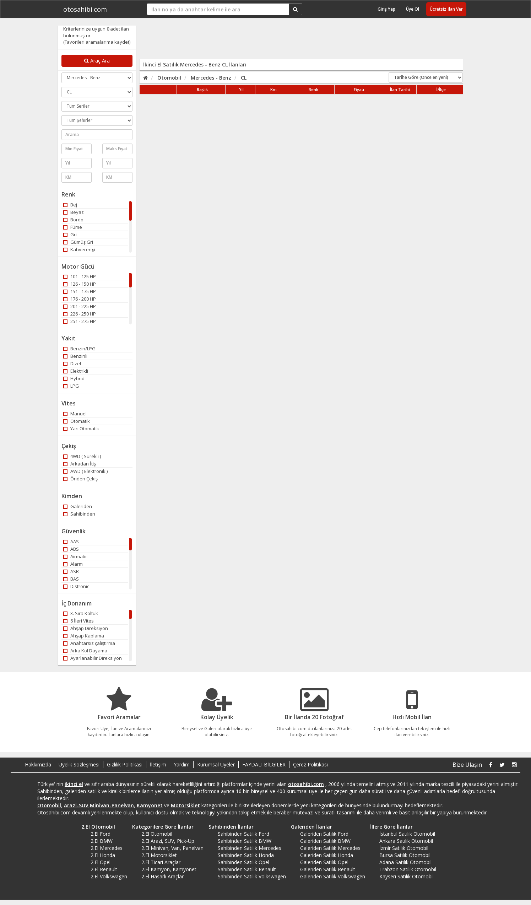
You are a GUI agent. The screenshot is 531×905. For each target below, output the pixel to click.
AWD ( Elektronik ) (85, 471)
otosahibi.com (85, 9)
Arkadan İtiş (79, 463)
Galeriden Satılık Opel (324, 862)
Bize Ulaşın (467, 765)
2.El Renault (104, 869)
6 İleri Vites (78, 621)
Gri (70, 234)
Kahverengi (79, 249)
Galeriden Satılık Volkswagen (332, 876)
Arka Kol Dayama (85, 650)
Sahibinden (79, 514)
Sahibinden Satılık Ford (243, 833)
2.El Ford (100, 833)
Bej (70, 204)
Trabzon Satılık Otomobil (407, 869)
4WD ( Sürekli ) (82, 456)
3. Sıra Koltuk (80, 613)
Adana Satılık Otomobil (405, 862)
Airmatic (75, 556)
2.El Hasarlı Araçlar (162, 876)
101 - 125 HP (79, 276)
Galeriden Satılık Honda (326, 855)
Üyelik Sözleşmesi (79, 764)
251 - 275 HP (79, 321)
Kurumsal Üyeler (216, 764)
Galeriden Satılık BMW (325, 840)
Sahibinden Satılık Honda (246, 855)
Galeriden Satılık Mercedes (330, 848)
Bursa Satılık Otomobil (404, 855)
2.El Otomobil (95, 826)
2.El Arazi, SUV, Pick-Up (167, 840)
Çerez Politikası (310, 764)
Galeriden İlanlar (309, 826)
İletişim (158, 764)
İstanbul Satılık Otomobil (407, 833)
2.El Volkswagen (109, 876)
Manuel (75, 413)
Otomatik (76, 421)
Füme (72, 227)
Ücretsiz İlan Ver (446, 9)
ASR (71, 571)
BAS (71, 579)
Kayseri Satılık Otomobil (406, 876)
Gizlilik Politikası (124, 764)
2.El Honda (103, 855)
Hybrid (74, 378)
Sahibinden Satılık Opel (243, 862)
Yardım (182, 764)
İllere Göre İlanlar (389, 826)
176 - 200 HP (79, 299)
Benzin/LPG (79, 348)
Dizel (72, 363)
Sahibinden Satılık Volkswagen (252, 876)
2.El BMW (102, 840)
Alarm (73, 564)
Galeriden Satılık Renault (327, 869)
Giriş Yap (386, 9)
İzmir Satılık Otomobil (403, 848)
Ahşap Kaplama (83, 635)
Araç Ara (97, 60)
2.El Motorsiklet (159, 855)
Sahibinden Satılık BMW (244, 840)
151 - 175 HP (79, 291)
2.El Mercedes (107, 848)
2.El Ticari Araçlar (160, 862)
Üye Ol (412, 9)
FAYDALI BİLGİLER (264, 764)
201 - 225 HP (79, 306)
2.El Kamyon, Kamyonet (168, 869)
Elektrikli (75, 371)
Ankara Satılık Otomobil (406, 840)
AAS (71, 541)
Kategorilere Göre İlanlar (160, 826)
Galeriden (77, 506)
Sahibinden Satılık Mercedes (249, 848)
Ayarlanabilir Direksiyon (92, 658)
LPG (71, 386)
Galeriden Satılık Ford (324, 833)
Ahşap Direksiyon (85, 628)
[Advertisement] (296, 42)
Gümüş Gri (78, 242)
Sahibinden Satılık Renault (247, 869)
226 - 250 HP (79, 314)
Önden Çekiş (80, 478)
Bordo (73, 219)
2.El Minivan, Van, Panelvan (172, 848)
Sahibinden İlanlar (229, 826)
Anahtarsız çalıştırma (89, 643)
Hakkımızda (38, 764)
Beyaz (73, 212)
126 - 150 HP (79, 284)
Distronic (76, 586)
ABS (71, 549)
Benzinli (75, 356)
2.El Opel (100, 862)
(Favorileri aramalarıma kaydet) (96, 42)
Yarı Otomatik (81, 428)
